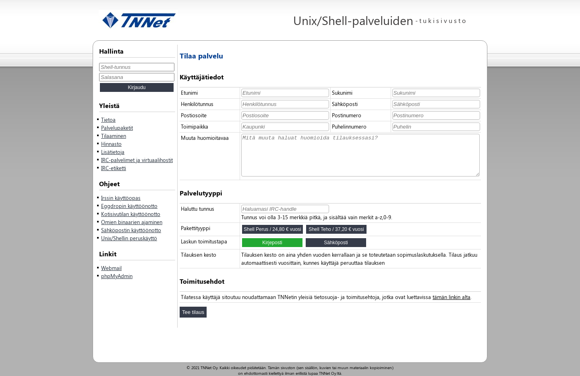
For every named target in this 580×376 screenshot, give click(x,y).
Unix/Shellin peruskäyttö (129, 238)
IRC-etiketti (113, 167)
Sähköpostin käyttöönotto (131, 229)
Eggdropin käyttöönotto (129, 205)
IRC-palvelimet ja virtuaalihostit (137, 159)
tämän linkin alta (451, 296)
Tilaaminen (113, 135)
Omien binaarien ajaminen (131, 221)
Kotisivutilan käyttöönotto (130, 213)
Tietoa (108, 119)
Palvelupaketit (117, 127)
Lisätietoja (112, 151)
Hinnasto (111, 143)
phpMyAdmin (117, 275)
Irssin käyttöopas (121, 197)
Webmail (111, 267)
